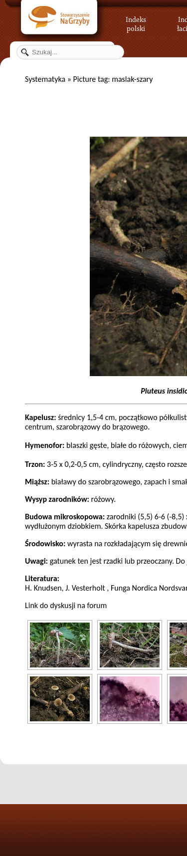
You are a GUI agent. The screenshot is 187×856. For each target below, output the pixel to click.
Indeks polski (136, 22)
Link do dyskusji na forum (66, 605)
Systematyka (45, 79)
